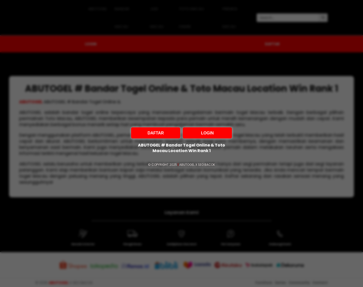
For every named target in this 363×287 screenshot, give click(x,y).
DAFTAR (155, 133)
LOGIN (207, 133)
